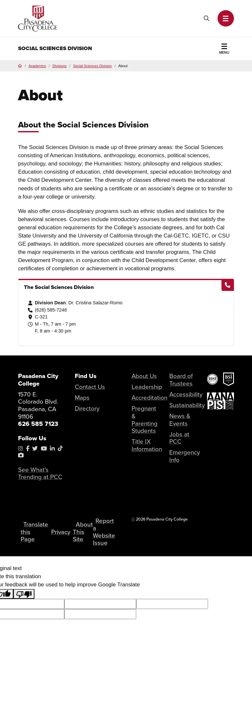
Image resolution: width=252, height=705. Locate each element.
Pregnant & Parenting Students (145, 419)
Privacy (60, 531)
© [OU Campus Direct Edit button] (133, 519)
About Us (144, 376)
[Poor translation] (23, 594)
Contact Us (90, 386)
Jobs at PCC (179, 438)
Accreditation (149, 397)
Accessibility (185, 394)
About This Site (83, 531)
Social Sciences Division (55, 48)
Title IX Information (147, 445)
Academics (37, 66)
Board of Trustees (181, 380)
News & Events (179, 419)
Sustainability (187, 405)
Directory (87, 408)
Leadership (147, 386)
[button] (226, 18)
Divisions (59, 66)
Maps (82, 397)
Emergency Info (184, 456)
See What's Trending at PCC (40, 473)
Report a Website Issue (104, 531)
